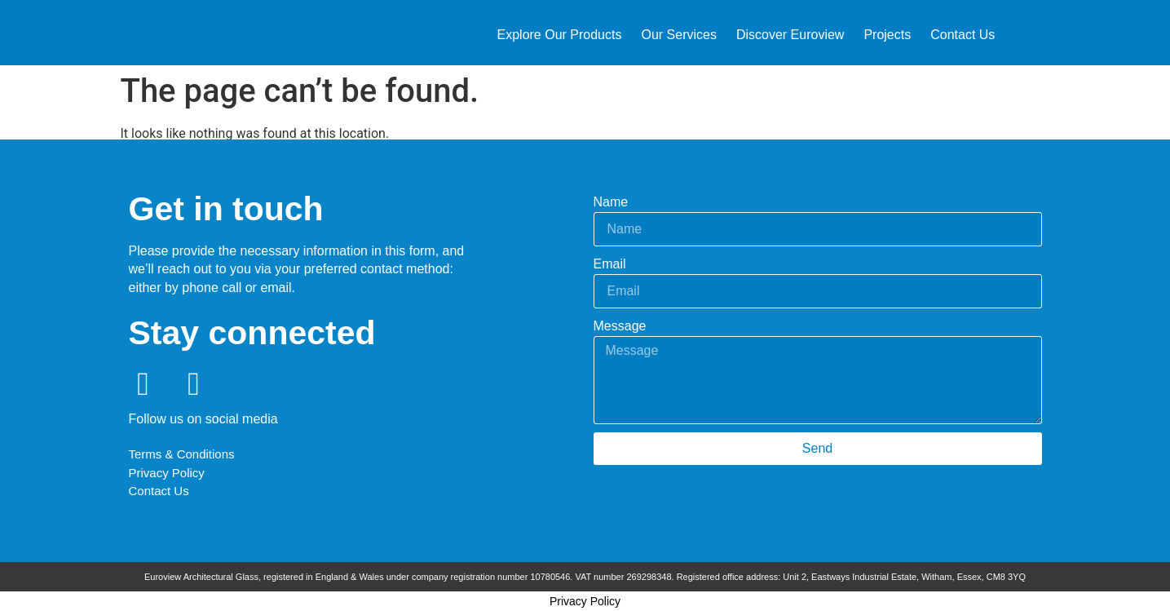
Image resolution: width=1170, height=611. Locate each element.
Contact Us (962, 35)
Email (610, 264)
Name (611, 202)
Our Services (678, 35)
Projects (887, 35)
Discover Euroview (790, 35)
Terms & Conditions (183, 454)
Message (620, 326)
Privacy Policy (167, 473)
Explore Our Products (559, 35)
